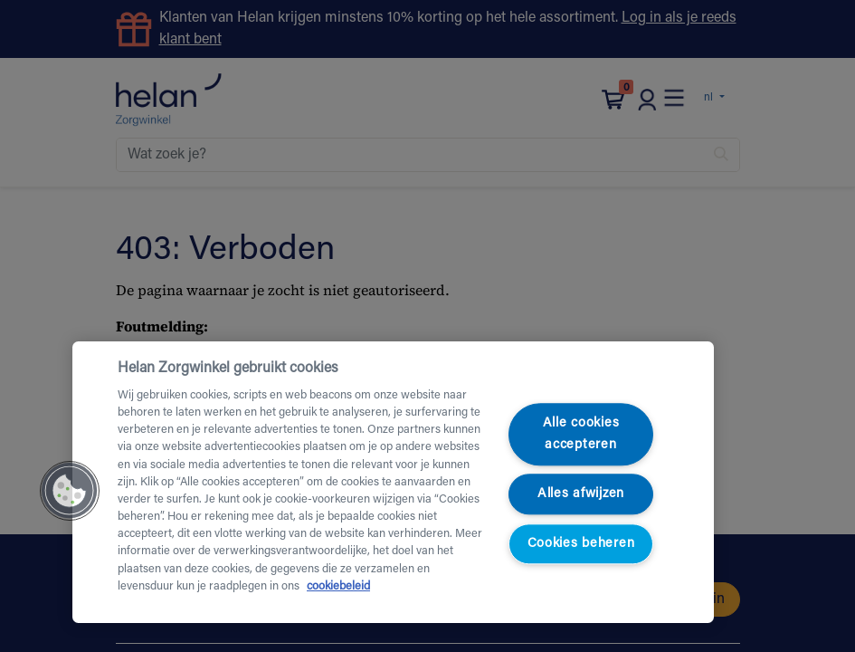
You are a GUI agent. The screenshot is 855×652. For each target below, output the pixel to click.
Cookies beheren (581, 544)
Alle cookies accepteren (581, 434)
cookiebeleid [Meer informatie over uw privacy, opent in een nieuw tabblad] (338, 586)
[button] (70, 491)
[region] (393, 482)
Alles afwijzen (580, 494)
